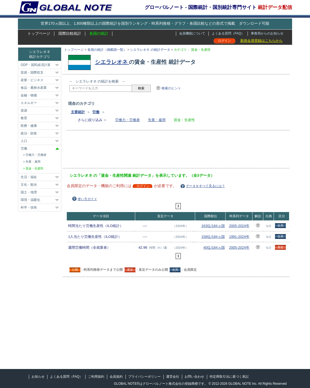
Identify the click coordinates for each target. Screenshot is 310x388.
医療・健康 (29, 126)
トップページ (38, 33)
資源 (24, 110)
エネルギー (29, 103)
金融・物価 (29, 95)
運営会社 (172, 376)
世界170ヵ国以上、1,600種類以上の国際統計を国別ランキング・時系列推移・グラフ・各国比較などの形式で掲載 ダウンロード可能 (155, 23)
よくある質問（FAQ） (228, 33)
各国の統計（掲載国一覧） (106, 50)
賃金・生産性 (34, 168)
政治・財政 (29, 133)
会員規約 (116, 376)
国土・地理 (29, 192)
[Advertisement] (168, 151)
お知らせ (38, 376)
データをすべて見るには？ (205, 186)
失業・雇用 (157, 120)
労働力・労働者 (127, 120)
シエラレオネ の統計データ (150, 50)
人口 (24, 141)
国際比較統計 (69, 33)
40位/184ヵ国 (214, 247)
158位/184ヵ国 (213, 237)
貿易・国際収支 (32, 72)
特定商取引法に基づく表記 (229, 376)
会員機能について (192, 33)
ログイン (224, 41)
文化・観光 (29, 185)
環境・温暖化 (30, 200)
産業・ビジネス (32, 80)
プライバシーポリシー (144, 376)
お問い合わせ (194, 376)
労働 (95, 112)
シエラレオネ (112, 62)
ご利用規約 (96, 376)
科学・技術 (29, 207)
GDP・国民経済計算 (35, 65)
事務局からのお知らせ (267, 33)
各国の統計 (98, 33)
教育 (24, 118)
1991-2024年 (239, 237)
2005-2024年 (239, 226)
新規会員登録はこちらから (261, 41)
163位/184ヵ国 (213, 226)
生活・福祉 (29, 177)
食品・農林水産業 (34, 88)
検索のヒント (171, 88)
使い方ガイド (87, 199)
